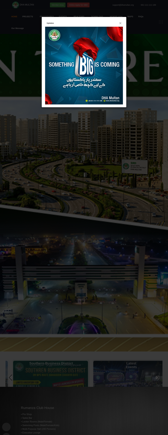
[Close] (120, 23)
